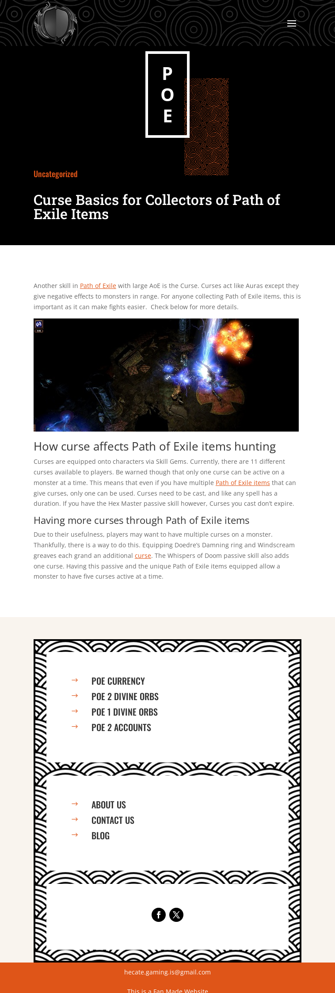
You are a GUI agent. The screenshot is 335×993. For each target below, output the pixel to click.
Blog (100, 835)
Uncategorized (56, 173)
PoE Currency (118, 680)
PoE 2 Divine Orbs (125, 696)
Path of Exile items (243, 482)
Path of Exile (98, 285)
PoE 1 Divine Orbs (124, 711)
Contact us (112, 819)
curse (143, 555)
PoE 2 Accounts (121, 727)
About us (108, 804)
